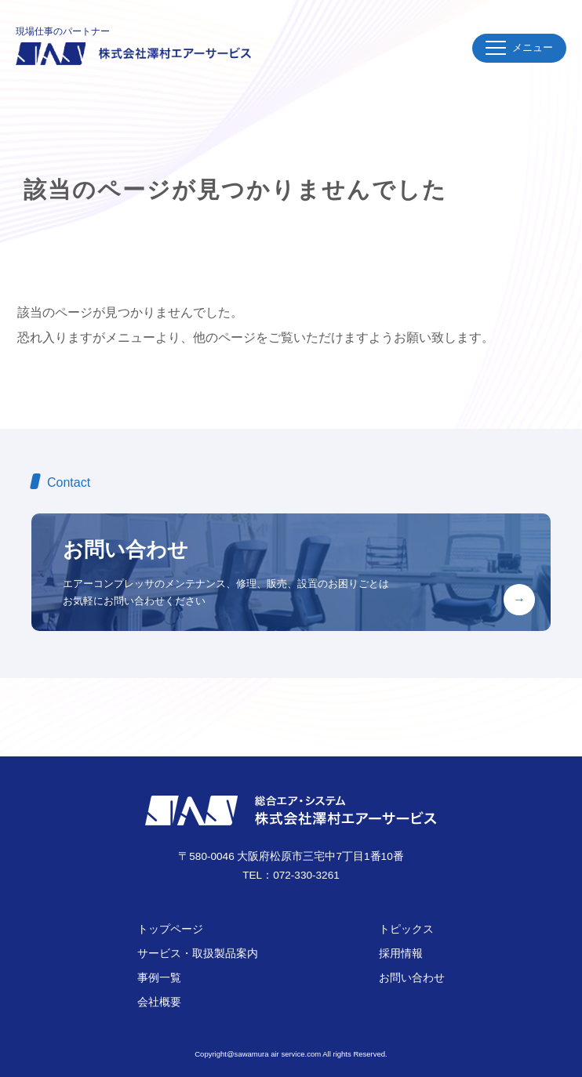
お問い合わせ (412, 978)
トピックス (406, 929)
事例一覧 (159, 978)
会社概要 (159, 1002)
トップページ (170, 929)
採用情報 (401, 953)
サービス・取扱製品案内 (197, 953)
